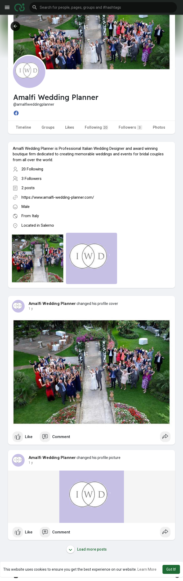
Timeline (23, 127)
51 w (32, 308)
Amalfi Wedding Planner (52, 303)
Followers (130, 127)
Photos (159, 127)
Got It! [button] (171, 569)
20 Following (32, 169)
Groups (48, 127)
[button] (103, 7)
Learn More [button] (147, 569)
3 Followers (31, 178)
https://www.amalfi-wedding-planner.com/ (57, 197)
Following (96, 127)
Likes (69, 127)
